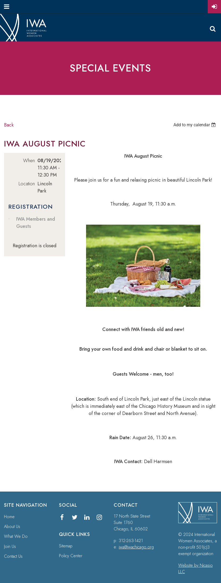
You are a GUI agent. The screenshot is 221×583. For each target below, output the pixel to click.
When (29, 160)
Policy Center (70, 556)
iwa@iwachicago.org (136, 547)
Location (27, 183)
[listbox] (195, 124)
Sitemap (66, 546)
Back (9, 124)
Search (212, 28)
